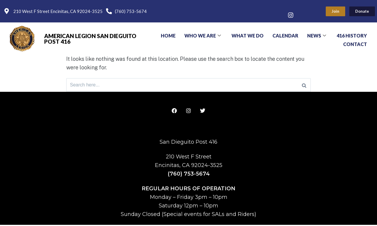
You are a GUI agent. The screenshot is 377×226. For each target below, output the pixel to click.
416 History (352, 35)
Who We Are (202, 35)
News (316, 35)
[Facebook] (290, 6)
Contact (355, 42)
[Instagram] (290, 15)
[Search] (304, 85)
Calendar (285, 35)
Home (168, 35)
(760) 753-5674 (189, 175)
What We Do (248, 35)
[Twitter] (302, 6)
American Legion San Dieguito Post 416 (90, 38)
